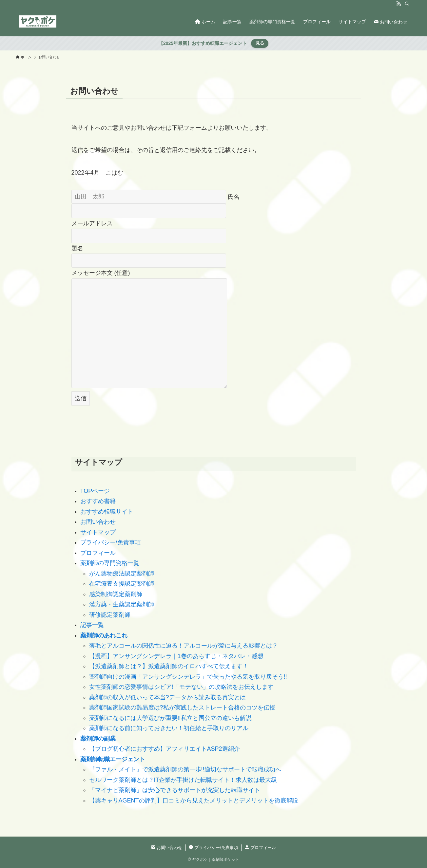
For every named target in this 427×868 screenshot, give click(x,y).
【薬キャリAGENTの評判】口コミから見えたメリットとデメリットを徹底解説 (193, 800)
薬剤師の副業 (98, 738)
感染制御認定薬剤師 (115, 594)
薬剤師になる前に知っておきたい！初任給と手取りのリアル (168, 728)
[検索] (407, 3)
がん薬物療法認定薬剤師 (121, 573)
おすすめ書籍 (98, 501)
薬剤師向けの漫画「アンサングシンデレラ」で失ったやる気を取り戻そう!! (188, 676)
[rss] (398, 3)
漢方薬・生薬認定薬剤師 (121, 604)
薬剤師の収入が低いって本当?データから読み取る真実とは (167, 697)
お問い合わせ (98, 522)
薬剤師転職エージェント (112, 759)
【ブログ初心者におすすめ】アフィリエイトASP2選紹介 (164, 748)
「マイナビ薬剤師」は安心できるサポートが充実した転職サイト (174, 790)
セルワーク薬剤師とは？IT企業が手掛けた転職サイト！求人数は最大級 (183, 780)
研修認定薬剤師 (109, 615)
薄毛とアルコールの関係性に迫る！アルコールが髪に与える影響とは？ (183, 645)
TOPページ (95, 491)
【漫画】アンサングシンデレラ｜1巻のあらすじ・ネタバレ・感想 (176, 656)
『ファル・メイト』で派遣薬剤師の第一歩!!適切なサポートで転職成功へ (185, 769)
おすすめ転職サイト (106, 511)
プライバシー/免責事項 (110, 542)
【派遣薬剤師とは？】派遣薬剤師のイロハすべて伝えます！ (168, 666)
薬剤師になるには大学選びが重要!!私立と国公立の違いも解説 (170, 718)
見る (260, 43)
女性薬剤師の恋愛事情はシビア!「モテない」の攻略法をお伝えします (181, 687)
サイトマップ (98, 532)
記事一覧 (92, 625)
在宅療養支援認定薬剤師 (121, 583)
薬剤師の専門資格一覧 (109, 563)
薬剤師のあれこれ (103, 635)
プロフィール (98, 553)
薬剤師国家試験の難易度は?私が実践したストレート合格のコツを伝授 (182, 707)
